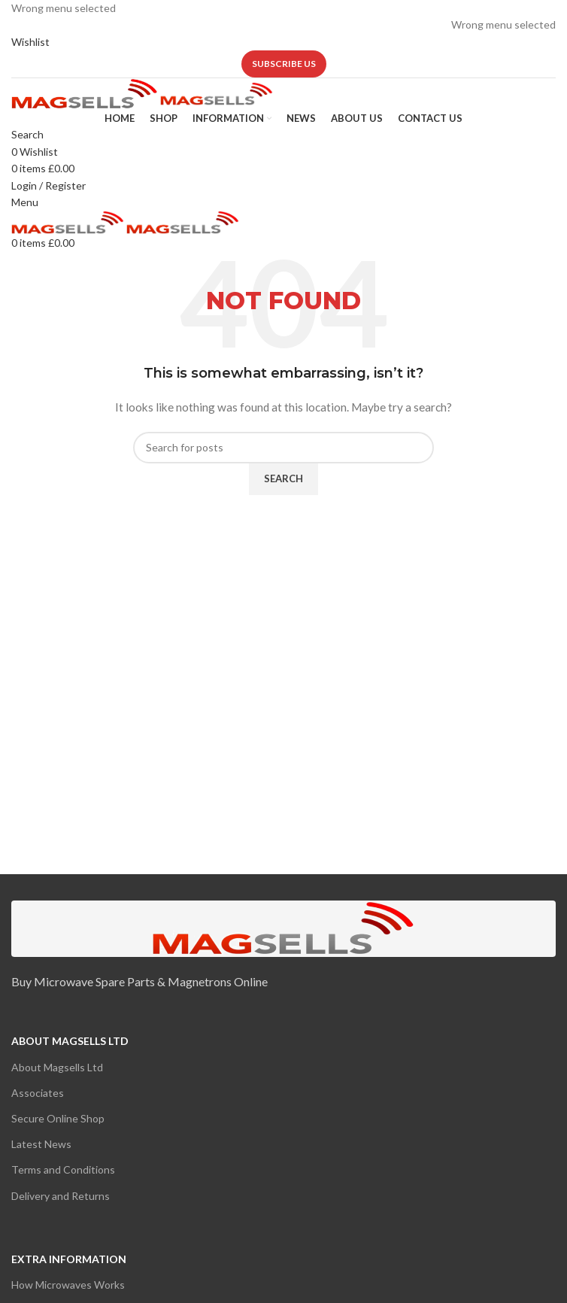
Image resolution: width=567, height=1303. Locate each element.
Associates (37, 1092)
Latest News (41, 1143)
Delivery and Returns (60, 1195)
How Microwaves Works (68, 1284)
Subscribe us (284, 63)
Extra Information (68, 1259)
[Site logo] (85, 93)
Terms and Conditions (63, 1169)
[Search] (27, 134)
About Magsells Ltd (70, 1040)
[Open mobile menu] (24, 202)
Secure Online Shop (58, 1118)
